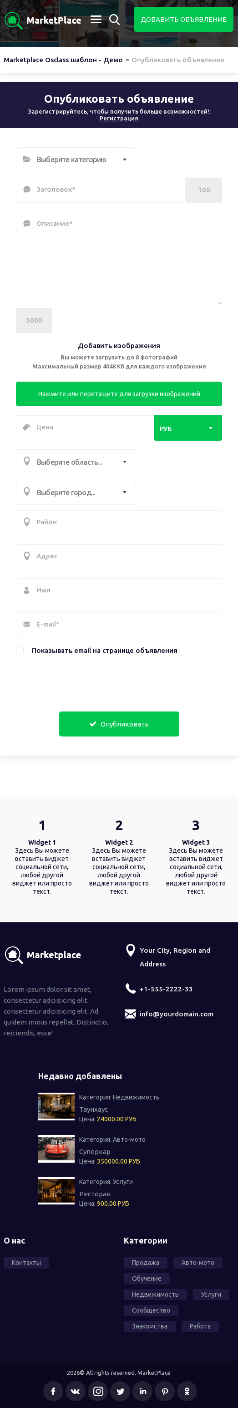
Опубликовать (119, 723)
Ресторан (95, 1194)
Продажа (145, 1262)
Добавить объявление (184, 19)
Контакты (26, 1262)
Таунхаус (93, 1109)
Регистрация (119, 118)
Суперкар (95, 1151)
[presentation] (71, 681)
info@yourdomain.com (176, 1014)
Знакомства (149, 1326)
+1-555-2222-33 (166, 989)
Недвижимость (136, 1097)
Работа (200, 1326)
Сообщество (151, 1310)
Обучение (147, 1278)
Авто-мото (129, 1139)
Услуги (123, 1181)
